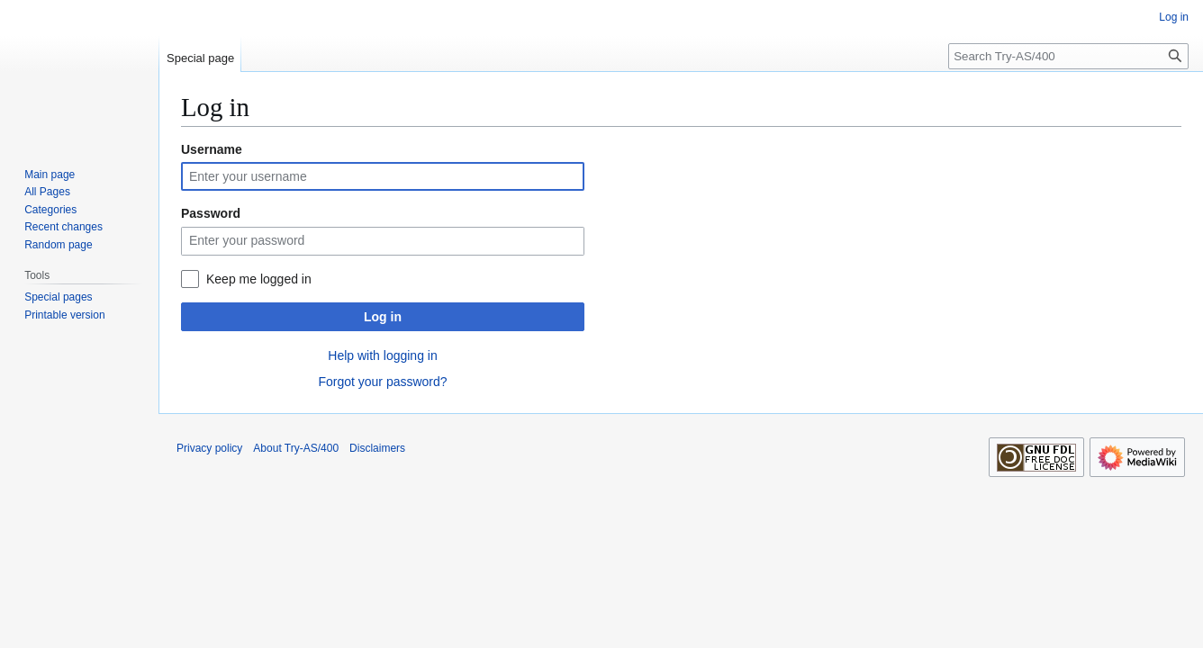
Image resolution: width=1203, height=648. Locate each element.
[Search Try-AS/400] (1068, 56)
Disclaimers (377, 448)
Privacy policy (209, 448)
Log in (383, 317)
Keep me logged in (259, 279)
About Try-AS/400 (296, 448)
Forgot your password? (382, 381)
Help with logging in (382, 355)
